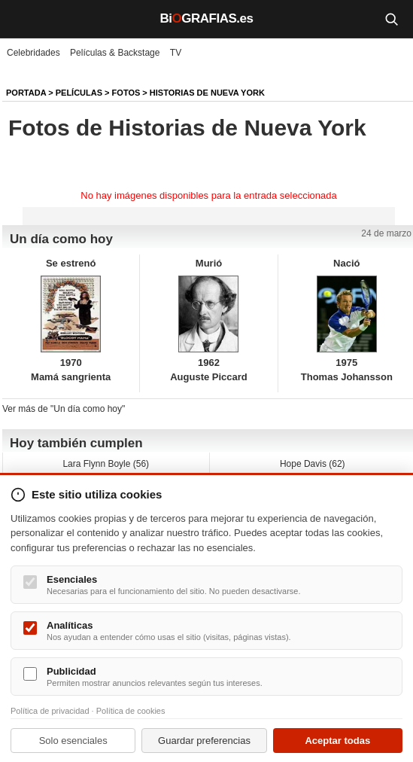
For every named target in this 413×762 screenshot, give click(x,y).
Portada (26, 92)
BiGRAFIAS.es (207, 18)
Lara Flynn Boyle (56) (105, 464)
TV (175, 52)
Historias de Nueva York (207, 92)
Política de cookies (131, 710)
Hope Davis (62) (312, 464)
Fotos (126, 92)
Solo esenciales (73, 740)
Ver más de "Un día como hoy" (63, 409)
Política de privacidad (50, 710)
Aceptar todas (337, 740)
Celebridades (33, 52)
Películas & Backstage (114, 52)
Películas (79, 92)
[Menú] (23, 19)
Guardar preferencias (204, 740)
